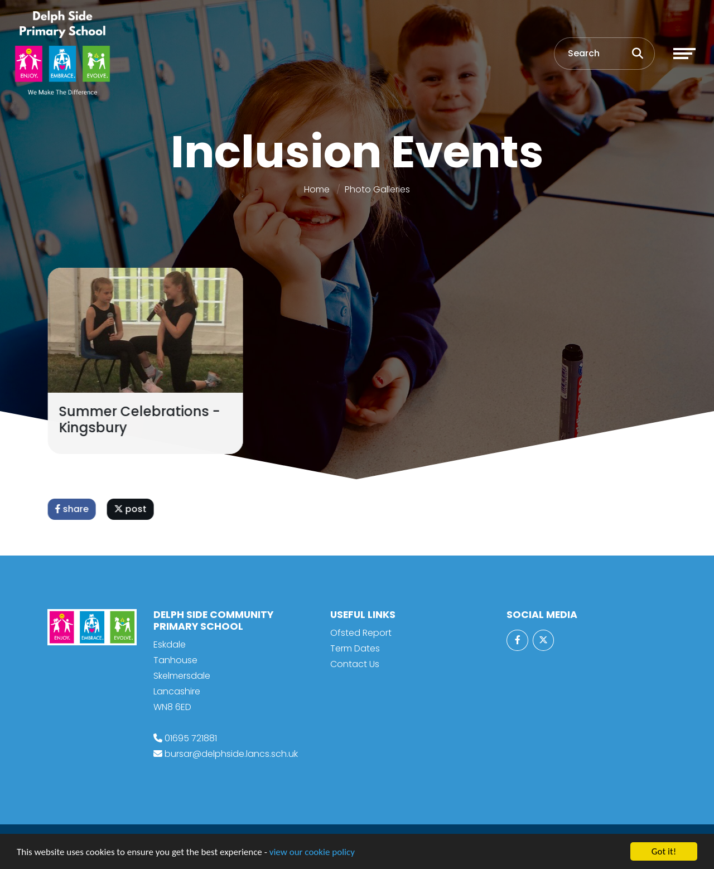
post (131, 509)
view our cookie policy (312, 852)
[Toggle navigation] (684, 53)
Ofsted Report (361, 632)
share (73, 509)
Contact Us (354, 664)
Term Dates (355, 648)
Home (317, 189)
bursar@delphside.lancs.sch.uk (231, 753)
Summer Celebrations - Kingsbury (140, 419)
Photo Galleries (377, 189)
